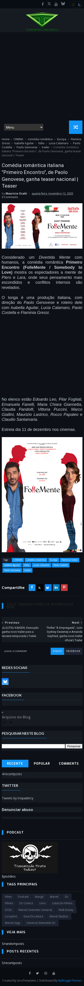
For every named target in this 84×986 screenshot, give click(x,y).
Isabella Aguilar (24, 143)
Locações (11, 916)
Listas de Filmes (62, 903)
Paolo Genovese (27, 147)
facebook (73, 651)
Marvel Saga (12, 923)
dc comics (26, 903)
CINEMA (18, 139)
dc (66, 897)
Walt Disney (66, 910)
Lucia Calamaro (59, 143)
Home (6, 139)
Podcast (23, 897)
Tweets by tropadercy (17, 798)
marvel (54, 897)
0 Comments (10, 197)
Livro (42, 903)
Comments (69, 764)
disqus (57, 651)
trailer (46, 147)
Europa (61, 139)
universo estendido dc (41, 923)
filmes (9, 903)
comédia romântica (40, 139)
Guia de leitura (33, 916)
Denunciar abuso (17, 809)
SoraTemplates (26, 980)
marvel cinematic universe (35, 910)
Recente (15, 764)
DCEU (8, 910)
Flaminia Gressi (70, 559)
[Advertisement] (42, 76)
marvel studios (59, 916)
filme (8, 897)
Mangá (39, 897)
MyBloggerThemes (70, 980)
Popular (42, 764)
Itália (41, 143)
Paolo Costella (61, 565)
